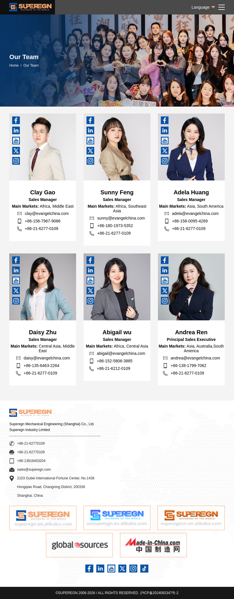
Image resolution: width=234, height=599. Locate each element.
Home (14, 65)
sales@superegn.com (34, 469)
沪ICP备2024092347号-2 (159, 593)
